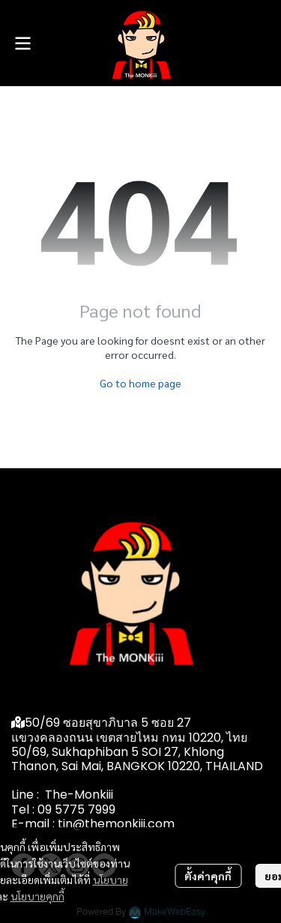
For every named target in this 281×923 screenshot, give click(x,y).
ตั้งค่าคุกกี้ (208, 876)
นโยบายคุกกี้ (37, 896)
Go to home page (140, 383)
